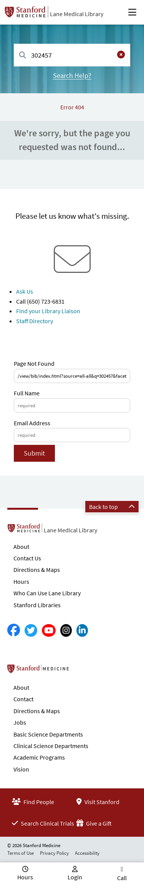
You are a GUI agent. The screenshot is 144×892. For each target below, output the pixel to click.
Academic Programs (39, 757)
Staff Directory (34, 321)
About (21, 546)
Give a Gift (94, 823)
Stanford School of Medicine (82, 671)
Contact (23, 699)
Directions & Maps (36, 569)
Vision (21, 769)
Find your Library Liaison (48, 311)
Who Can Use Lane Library (47, 593)
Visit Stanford (97, 802)
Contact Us (27, 558)
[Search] (22, 55)
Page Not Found (34, 363)
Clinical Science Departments (50, 746)
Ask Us (24, 291)
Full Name (27, 393)
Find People (33, 802)
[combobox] (72, 55)
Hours (21, 581)
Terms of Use (20, 853)
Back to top (112, 506)
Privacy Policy (54, 853)
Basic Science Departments (48, 734)
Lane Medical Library (76, 14)
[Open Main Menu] (132, 12)
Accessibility (87, 853)
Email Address (32, 423)
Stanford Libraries (37, 605)
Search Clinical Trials (43, 823)
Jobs (19, 722)
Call (122, 878)
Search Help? (72, 75)
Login (75, 877)
